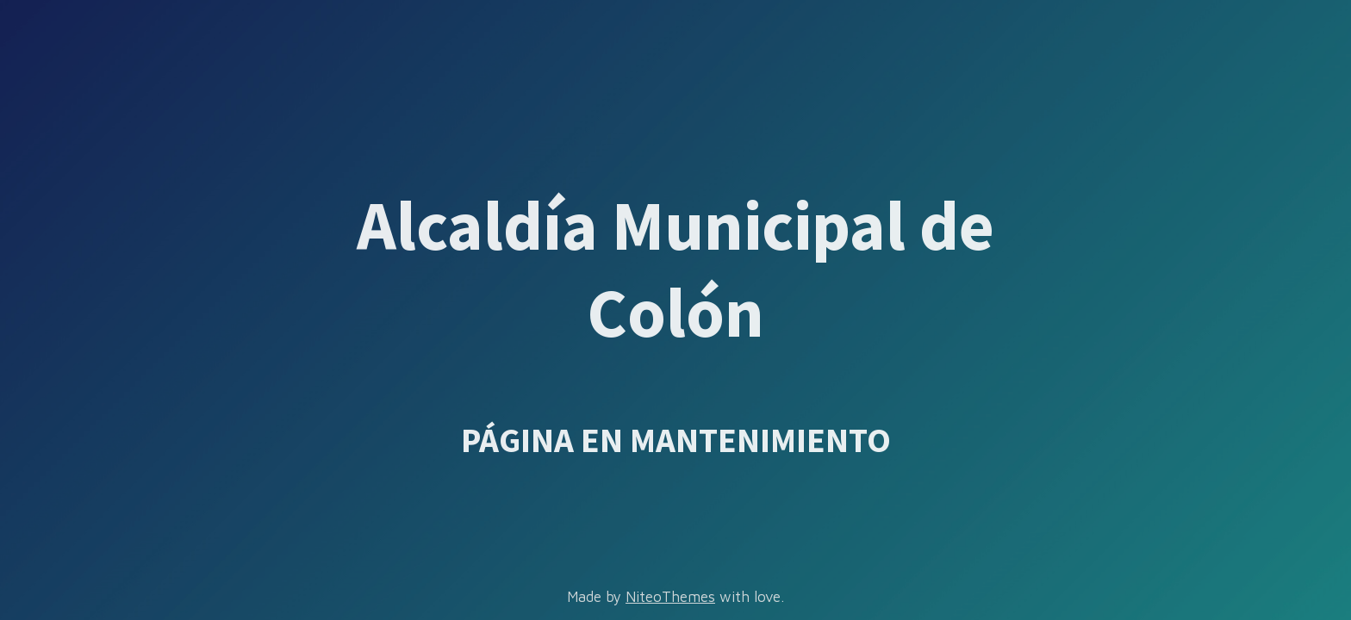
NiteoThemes (670, 596)
